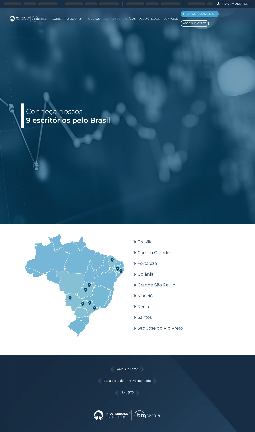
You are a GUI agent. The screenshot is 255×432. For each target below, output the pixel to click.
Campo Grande (153, 252)
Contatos (171, 18)
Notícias (129, 18)
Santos (144, 317)
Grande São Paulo (156, 285)
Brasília (145, 241)
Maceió (145, 295)
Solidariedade (150, 18)
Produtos (92, 18)
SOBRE (57, 18)
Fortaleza (147, 263)
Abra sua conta (127, 369)
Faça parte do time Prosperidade (127, 381)
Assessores (73, 18)
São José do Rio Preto (160, 328)
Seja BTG (127, 393)
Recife (144, 306)
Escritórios (111, 18)
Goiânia (145, 274)
